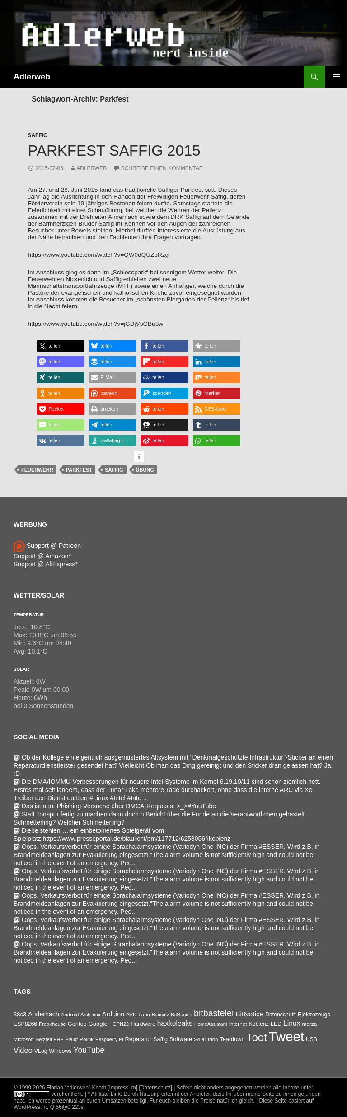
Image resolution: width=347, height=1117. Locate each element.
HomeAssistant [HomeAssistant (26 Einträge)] (210, 1024)
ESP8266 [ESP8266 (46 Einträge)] (25, 1024)
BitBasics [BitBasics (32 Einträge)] (181, 1014)
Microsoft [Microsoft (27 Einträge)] (24, 1039)
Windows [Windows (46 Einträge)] (60, 1051)
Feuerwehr (37, 470)
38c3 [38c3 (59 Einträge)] (20, 1014)
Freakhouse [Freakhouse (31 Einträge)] (52, 1024)
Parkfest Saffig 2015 (114, 150)
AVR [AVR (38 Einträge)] (131, 1014)
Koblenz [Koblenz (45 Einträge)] (258, 1024)
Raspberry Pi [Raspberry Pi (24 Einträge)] (109, 1039)
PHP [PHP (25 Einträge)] (58, 1039)
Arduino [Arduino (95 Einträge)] (113, 1014)
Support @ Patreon (47, 545)
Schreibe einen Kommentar (162, 168)
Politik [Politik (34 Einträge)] (87, 1039)
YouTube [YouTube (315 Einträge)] (88, 1050)
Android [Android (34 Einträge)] (70, 1014)
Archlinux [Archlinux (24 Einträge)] (90, 1014)
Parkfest (79, 470)
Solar (21, 669)
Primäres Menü (336, 77)
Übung (145, 470)
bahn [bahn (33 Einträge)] (144, 1014)
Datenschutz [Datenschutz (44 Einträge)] (280, 1014)
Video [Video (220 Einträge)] (23, 1050)
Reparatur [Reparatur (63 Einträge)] (138, 1039)
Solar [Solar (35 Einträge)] (200, 1039)
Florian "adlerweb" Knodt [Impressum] (92, 1088)
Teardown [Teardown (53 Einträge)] (232, 1039)
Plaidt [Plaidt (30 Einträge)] (71, 1039)
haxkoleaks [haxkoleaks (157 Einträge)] (174, 1023)
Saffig (37, 135)
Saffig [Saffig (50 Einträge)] (160, 1039)
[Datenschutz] (155, 1088)
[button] (60, 346)
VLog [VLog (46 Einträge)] (40, 1051)
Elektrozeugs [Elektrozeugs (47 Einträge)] (314, 1014)
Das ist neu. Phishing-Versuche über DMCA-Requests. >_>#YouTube (115, 806)
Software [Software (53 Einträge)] (180, 1039)
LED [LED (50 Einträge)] (276, 1024)
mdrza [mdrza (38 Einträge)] (309, 1024)
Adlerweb (32, 76)
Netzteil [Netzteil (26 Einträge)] (43, 1039)
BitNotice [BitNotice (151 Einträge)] (249, 1014)
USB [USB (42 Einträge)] (311, 1039)
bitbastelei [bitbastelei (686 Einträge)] (214, 1013)
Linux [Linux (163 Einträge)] (291, 1023)
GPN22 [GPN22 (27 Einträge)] (121, 1024)
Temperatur (29, 614)
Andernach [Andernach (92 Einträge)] (43, 1014)
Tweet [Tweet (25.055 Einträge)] (286, 1036)
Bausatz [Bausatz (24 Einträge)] (160, 1014)
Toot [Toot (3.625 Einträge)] (256, 1037)
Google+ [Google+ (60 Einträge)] (100, 1023)
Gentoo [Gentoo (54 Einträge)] (77, 1023)
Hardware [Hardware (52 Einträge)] (143, 1024)
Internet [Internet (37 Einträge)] (238, 1024)
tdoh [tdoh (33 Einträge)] (213, 1039)
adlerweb (91, 168)
